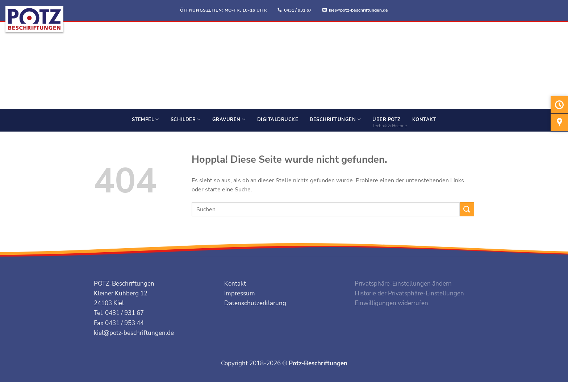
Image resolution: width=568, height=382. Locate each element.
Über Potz (386, 119)
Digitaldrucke (277, 119)
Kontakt (424, 119)
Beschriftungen (335, 119)
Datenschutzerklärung (255, 303)
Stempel (145, 119)
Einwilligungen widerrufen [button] (391, 303)
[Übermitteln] (467, 209)
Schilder (186, 119)
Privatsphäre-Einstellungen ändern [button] (403, 283)
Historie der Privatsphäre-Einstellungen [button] (409, 293)
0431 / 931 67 (298, 10)
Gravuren (229, 119)
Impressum (239, 293)
